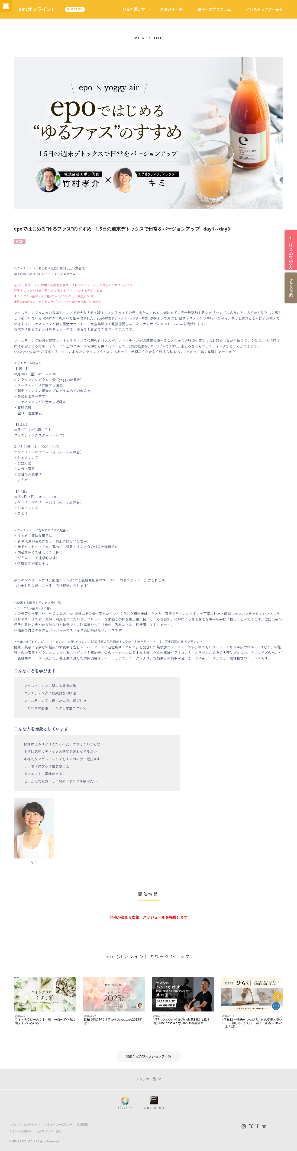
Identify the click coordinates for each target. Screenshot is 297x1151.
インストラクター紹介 (264, 9)
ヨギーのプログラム (214, 9)
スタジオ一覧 (171, 9)
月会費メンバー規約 (48, 1131)
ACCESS (82, 9)
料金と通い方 (134, 9)
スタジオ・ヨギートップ (24, 1124)
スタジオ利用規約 (20, 1131)
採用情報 (82, 1124)
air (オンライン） (44, 9)
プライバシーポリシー (58, 1124)
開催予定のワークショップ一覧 (148, 1056)
